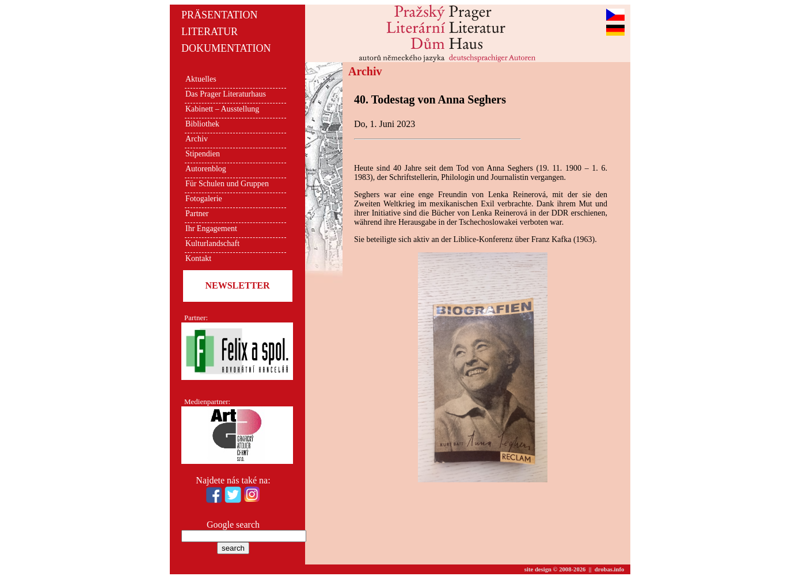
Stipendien (202, 153)
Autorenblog (205, 168)
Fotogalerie (203, 198)
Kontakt (198, 258)
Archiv (196, 139)
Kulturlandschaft (212, 243)
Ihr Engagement (211, 228)
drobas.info (610, 569)
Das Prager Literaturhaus (225, 94)
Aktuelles (200, 79)
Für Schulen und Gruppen (227, 183)
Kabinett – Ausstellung (222, 109)
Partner (196, 213)
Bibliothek (202, 124)
